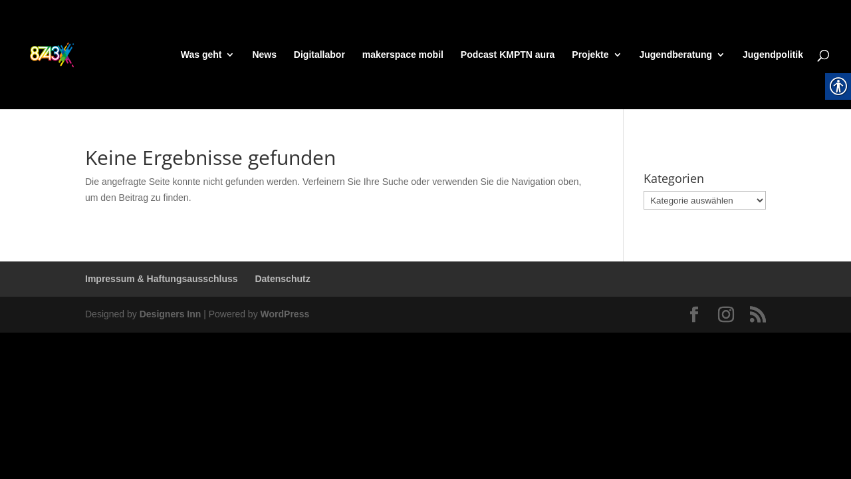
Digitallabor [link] (319, 55)
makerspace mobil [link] (402, 55)
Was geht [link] (201, 55)
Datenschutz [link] (282, 278)
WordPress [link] (285, 314)
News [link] (264, 55)
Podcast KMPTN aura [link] (508, 55)
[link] (77, 54)
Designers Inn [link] (170, 314)
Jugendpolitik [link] (773, 55)
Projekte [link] (590, 55)
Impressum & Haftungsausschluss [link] (161, 278)
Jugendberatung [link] (675, 55)
